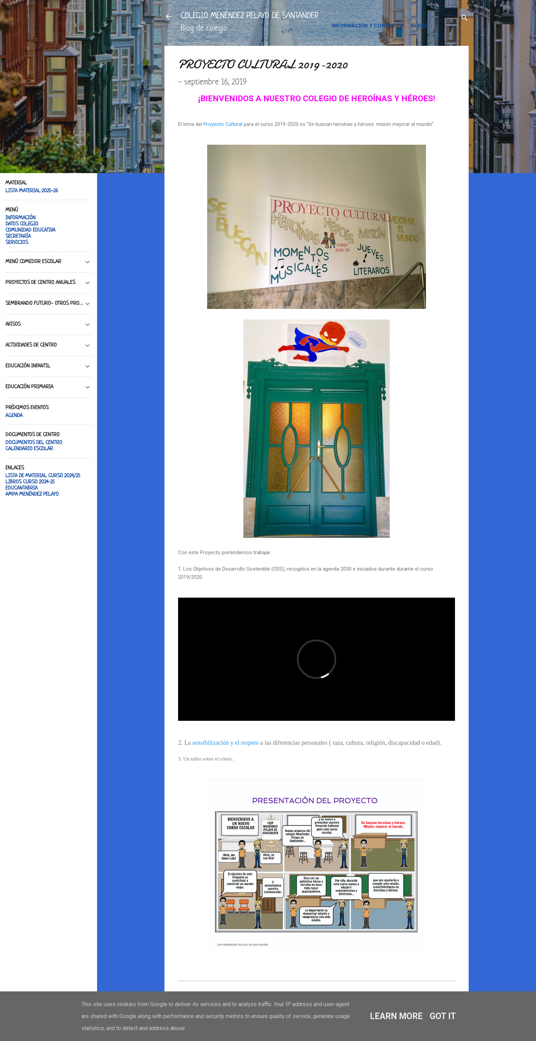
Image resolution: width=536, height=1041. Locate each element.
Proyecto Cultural (222, 124)
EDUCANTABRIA (21, 488)
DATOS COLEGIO (21, 224)
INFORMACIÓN (20, 218)
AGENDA (14, 416)
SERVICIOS (16, 243)
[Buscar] (464, 18)
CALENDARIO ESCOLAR (29, 449)
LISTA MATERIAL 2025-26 (31, 191)
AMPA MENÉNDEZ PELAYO (32, 494)
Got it (443, 1016)
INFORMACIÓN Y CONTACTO (367, 26)
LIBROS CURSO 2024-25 (29, 482)
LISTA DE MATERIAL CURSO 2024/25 (42, 476)
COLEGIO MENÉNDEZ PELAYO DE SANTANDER (250, 16)
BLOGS (419, 26)
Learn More (396, 1016)
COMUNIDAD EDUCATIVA (30, 230)
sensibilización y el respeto (225, 742)
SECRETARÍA (18, 236)
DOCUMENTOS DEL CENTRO (33, 443)
